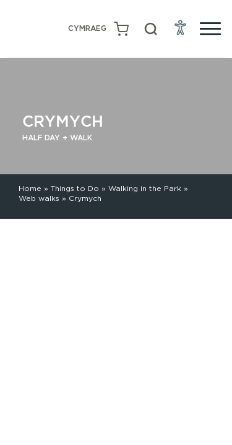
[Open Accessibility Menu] (180, 27)
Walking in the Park (144, 188)
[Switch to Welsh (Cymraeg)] (87, 28)
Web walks (39, 198)
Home (30, 188)
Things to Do (75, 188)
